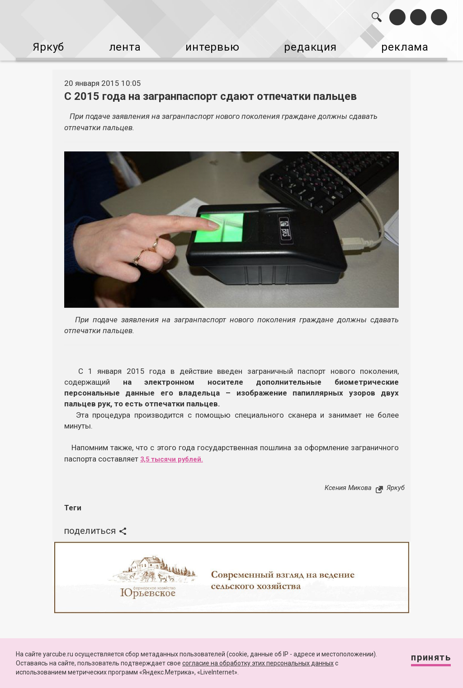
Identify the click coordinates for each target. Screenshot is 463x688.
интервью (213, 44)
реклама (412, 44)
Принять (424, 660)
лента (122, 44)
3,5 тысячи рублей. (176, 452)
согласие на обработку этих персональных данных (258, 663)
